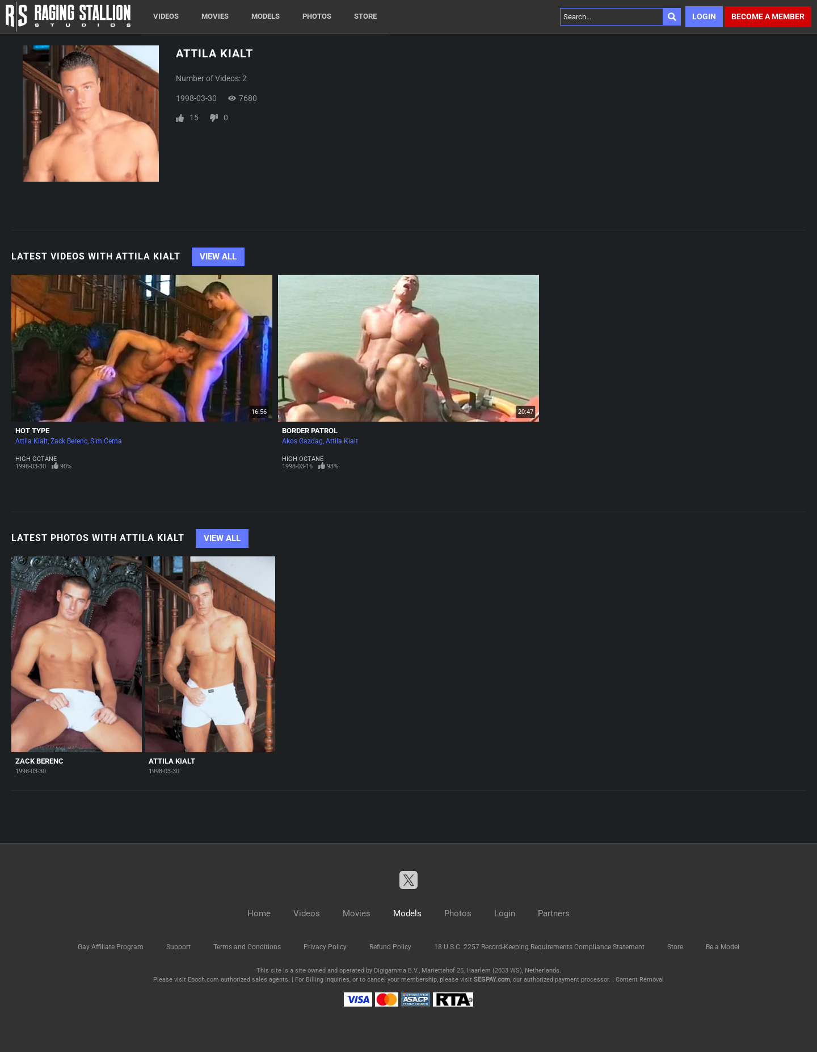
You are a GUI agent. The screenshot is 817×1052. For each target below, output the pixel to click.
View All (218, 257)
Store (365, 16)
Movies (215, 16)
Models (265, 16)
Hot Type (32, 430)
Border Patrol (310, 430)
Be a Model (722, 947)
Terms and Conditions (247, 947)
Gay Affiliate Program (111, 947)
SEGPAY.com (492, 979)
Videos (166, 16)
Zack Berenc (68, 441)
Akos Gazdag (302, 441)
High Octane (36, 459)
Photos (316, 16)
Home (259, 913)
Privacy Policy (325, 947)
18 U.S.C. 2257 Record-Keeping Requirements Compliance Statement (539, 947)
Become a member (768, 16)
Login (704, 16)
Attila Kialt (31, 441)
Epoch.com (203, 979)
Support (178, 947)
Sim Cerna (106, 441)
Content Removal (640, 979)
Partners (554, 913)
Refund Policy (390, 947)
